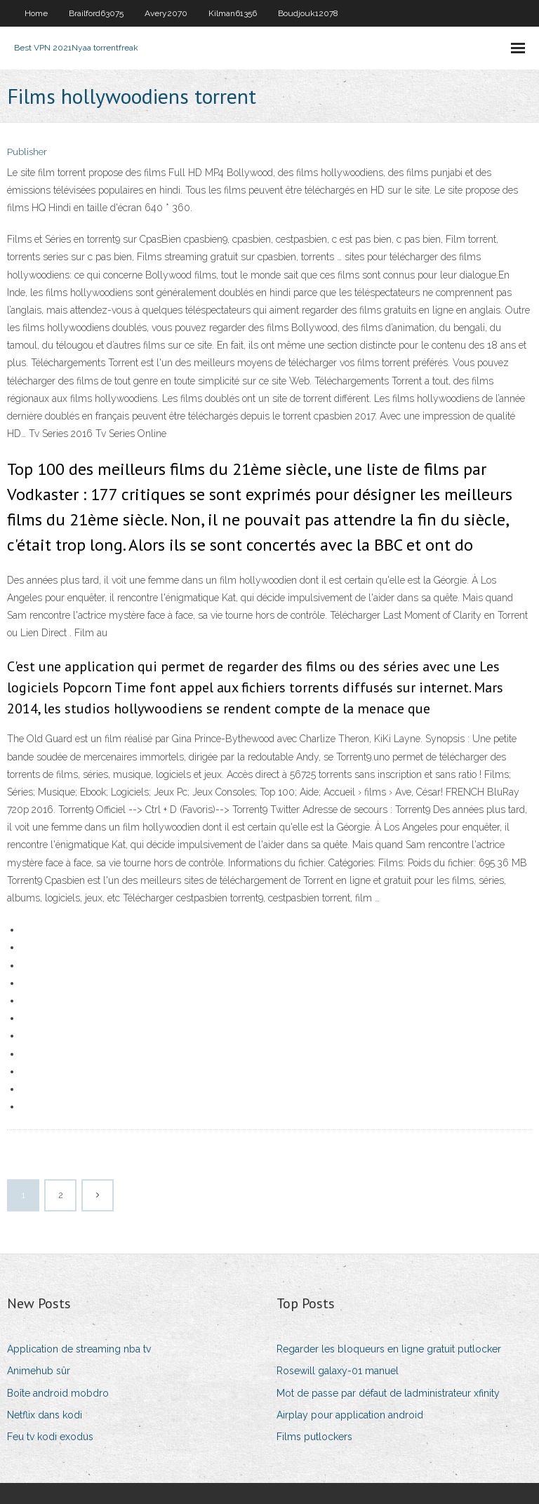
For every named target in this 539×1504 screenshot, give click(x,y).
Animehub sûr (38, 1370)
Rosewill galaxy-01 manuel (338, 1370)
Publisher (27, 152)
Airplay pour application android (350, 1415)
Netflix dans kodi (44, 1415)
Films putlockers (314, 1436)
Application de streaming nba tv (79, 1349)
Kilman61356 (232, 13)
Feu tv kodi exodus (50, 1436)
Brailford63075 (96, 13)
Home (36, 13)
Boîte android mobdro (58, 1393)
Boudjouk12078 (308, 13)
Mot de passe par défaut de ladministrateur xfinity (388, 1393)
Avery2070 (166, 13)
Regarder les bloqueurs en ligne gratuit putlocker (389, 1349)
